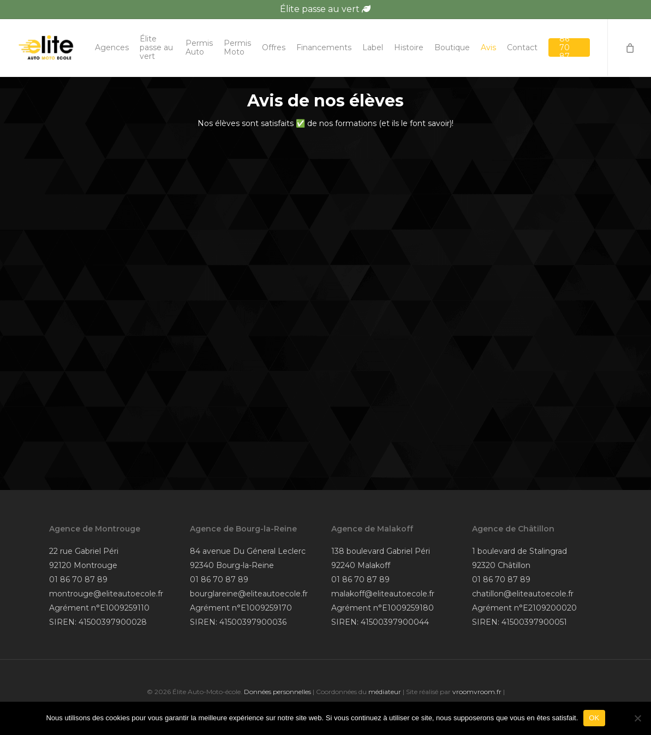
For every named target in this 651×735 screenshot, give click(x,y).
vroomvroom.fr (476, 692)
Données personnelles (277, 692)
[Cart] (629, 48)
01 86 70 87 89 (78, 579)
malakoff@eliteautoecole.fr (382, 594)
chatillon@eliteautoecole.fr (523, 594)
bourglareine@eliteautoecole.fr (249, 594)
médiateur (384, 692)
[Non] (637, 718)
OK (594, 718)
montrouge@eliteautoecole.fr (106, 594)
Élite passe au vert (325, 9)
